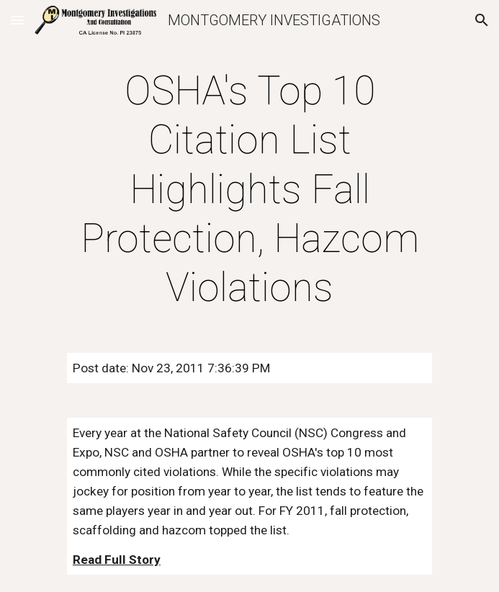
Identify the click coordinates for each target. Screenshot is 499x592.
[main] (249, 189)
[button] (17, 20)
